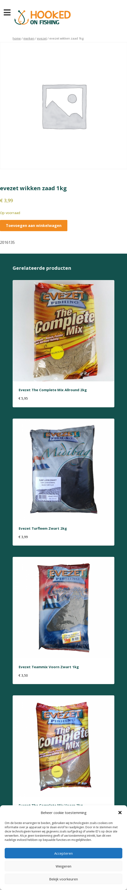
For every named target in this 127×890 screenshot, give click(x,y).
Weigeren (63, 866)
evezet (42, 38)
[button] (120, 812)
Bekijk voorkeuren (63, 879)
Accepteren (63, 853)
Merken (28, 38)
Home (17, 38)
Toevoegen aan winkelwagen (34, 225)
